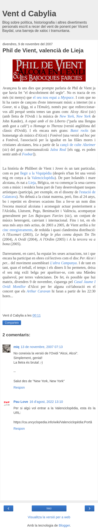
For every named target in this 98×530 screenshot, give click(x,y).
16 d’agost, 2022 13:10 (46, 402)
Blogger (64, 525)
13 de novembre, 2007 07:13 (42, 347)
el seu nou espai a (47, 97)
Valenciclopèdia (43, 178)
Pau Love (20, 402)
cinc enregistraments (17, 230)
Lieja (32, 183)
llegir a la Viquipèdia (36, 173)
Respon (19, 387)
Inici (49, 508)
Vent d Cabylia (29, 13)
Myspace (67, 97)
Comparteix (12, 322)
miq (16, 347)
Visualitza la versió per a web (49, 517)
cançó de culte (70, 145)
